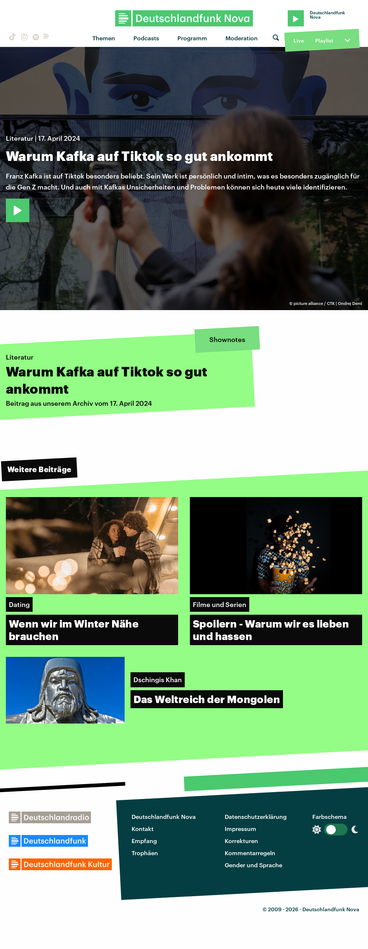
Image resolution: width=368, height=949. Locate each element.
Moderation (241, 37)
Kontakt (143, 828)
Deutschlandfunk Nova (164, 816)
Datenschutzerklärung (256, 816)
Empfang (144, 840)
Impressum (240, 828)
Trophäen (145, 852)
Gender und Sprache (253, 864)
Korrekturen (241, 840)
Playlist (324, 40)
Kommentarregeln (250, 852)
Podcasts (146, 37)
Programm (192, 37)
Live (299, 40)
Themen (103, 37)
